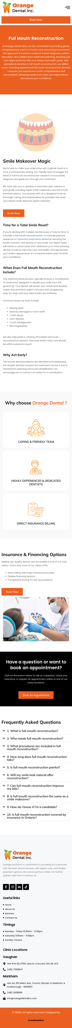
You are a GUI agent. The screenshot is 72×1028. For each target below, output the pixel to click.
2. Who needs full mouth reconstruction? (35, 738)
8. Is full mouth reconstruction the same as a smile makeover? (37, 797)
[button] (36, 731)
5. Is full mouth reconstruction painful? (33, 767)
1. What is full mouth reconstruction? (32, 731)
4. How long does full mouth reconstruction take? (37, 758)
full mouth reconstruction (28, 235)
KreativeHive (36, 1020)
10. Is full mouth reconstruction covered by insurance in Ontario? (36, 816)
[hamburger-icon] (67, 7)
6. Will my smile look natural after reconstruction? (30, 776)
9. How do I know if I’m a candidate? (32, 807)
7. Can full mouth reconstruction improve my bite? (35, 787)
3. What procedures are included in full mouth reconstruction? (34, 747)
